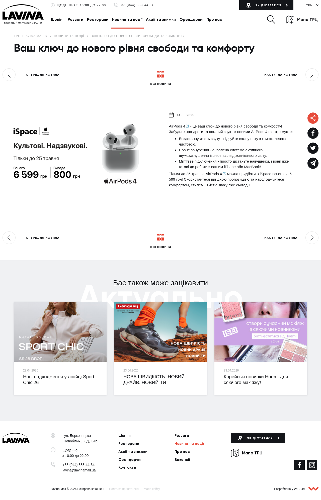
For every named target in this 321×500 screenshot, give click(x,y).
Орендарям (191, 19)
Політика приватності (124, 488)
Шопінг (57, 19)
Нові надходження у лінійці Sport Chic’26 (58, 379)
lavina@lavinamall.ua (79, 470)
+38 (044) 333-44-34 (136, 5)
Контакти (127, 467)
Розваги (75, 19)
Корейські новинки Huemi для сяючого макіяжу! (256, 379)
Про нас (214, 19)
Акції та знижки (161, 19)
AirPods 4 (177, 126)
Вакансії (182, 459)
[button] (271, 19)
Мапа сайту (152, 488)
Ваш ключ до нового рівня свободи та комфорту (138, 36)
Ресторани (97, 19)
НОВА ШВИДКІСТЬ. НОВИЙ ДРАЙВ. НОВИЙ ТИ (154, 379)
